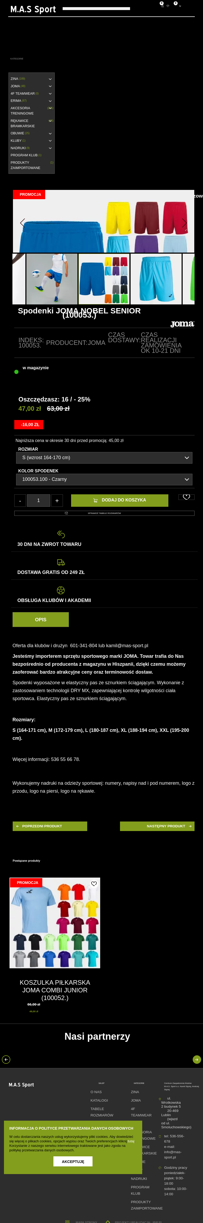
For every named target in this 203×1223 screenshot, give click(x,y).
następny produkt (169, 826)
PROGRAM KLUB (26, 155)
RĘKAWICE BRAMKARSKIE (32, 123)
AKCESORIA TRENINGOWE (32, 111)
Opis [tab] (40, 619)
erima (19, 100)
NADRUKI (20, 148)
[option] (104, 279)
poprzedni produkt (38, 826)
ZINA (18, 78)
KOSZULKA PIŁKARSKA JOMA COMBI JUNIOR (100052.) (55, 990)
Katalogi (99, 1100)
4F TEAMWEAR (25, 93)
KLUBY (18, 140)
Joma (96, 342)
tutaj (131, 1141)
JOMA (18, 86)
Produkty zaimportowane (32, 165)
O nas (96, 1092)
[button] (22, 221)
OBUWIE (20, 133)
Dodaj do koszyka (119, 500)
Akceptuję (73, 1162)
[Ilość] (38, 500)
